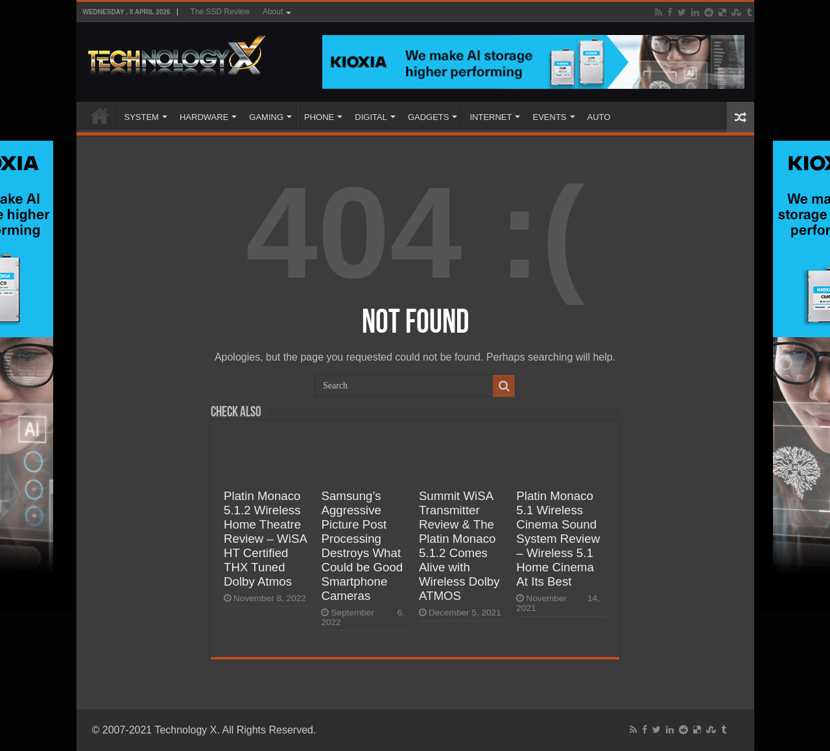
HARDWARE (204, 117)
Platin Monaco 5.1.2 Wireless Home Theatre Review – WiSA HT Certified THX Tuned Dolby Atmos (265, 538)
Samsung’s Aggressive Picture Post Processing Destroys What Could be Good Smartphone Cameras (362, 545)
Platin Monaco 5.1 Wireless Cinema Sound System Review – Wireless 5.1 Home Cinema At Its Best (558, 538)
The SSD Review (220, 11)
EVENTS (549, 117)
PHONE (319, 117)
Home (100, 115)
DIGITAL (371, 117)
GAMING (266, 117)
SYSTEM (141, 117)
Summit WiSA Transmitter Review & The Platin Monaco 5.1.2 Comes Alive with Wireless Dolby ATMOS (459, 545)
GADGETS (428, 117)
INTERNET (490, 117)
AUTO (599, 117)
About (273, 11)
